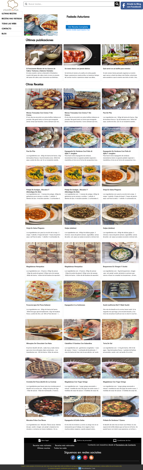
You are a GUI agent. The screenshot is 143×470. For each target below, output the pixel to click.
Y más (93, 468)
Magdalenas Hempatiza (35, 267)
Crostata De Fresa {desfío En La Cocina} (41, 382)
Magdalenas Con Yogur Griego (76, 382)
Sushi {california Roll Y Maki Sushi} (116, 305)
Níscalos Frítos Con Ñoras (36, 420)
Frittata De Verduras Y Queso (114, 420)
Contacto (6, 29)
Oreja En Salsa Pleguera (112, 190)
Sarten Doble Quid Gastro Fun (78, 30)
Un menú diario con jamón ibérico (77, 69)
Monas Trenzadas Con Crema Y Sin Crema (39, 114)
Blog (4, 34)
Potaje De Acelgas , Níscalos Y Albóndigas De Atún (37, 191)
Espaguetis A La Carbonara (75, 305)
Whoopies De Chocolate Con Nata (39, 343)
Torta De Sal (107, 343)
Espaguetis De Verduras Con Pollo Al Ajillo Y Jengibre (78, 152)
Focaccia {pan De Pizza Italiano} (38, 305)
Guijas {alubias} (70, 228)
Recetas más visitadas (42, 445)
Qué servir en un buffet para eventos (116, 69)
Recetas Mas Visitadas (12, 19)
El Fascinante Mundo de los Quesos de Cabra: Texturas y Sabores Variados (40, 70)
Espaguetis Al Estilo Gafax (74, 420)
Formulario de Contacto (126, 445)
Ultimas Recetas (9, 14)
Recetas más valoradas (65, 445)
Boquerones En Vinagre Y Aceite (115, 267)
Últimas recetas (44, 448)
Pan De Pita (107, 113)
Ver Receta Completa (78, 27)
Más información (86, 468)
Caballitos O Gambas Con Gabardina (78, 343)
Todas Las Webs (9, 24)
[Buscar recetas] (69, 4)
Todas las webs (60, 448)
